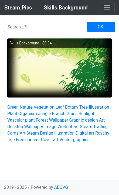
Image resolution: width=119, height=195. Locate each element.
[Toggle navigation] (107, 7)
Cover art (50, 139)
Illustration (99, 107)
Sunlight (86, 113)
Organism (27, 113)
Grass (71, 113)
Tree (83, 107)
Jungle (44, 113)
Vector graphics (74, 139)
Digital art (85, 133)
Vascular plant (21, 120)
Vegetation (44, 107)
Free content (28, 139)
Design (46, 133)
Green (13, 107)
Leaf (60, 107)
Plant (12, 113)
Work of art (68, 126)
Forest (42, 120)
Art (102, 120)
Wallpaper (58, 120)
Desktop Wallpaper (25, 126)
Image (50, 126)
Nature (26, 107)
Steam (32, 133)
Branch (59, 113)
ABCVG (61, 187)
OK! (101, 26)
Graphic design (83, 120)
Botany (71, 107)
